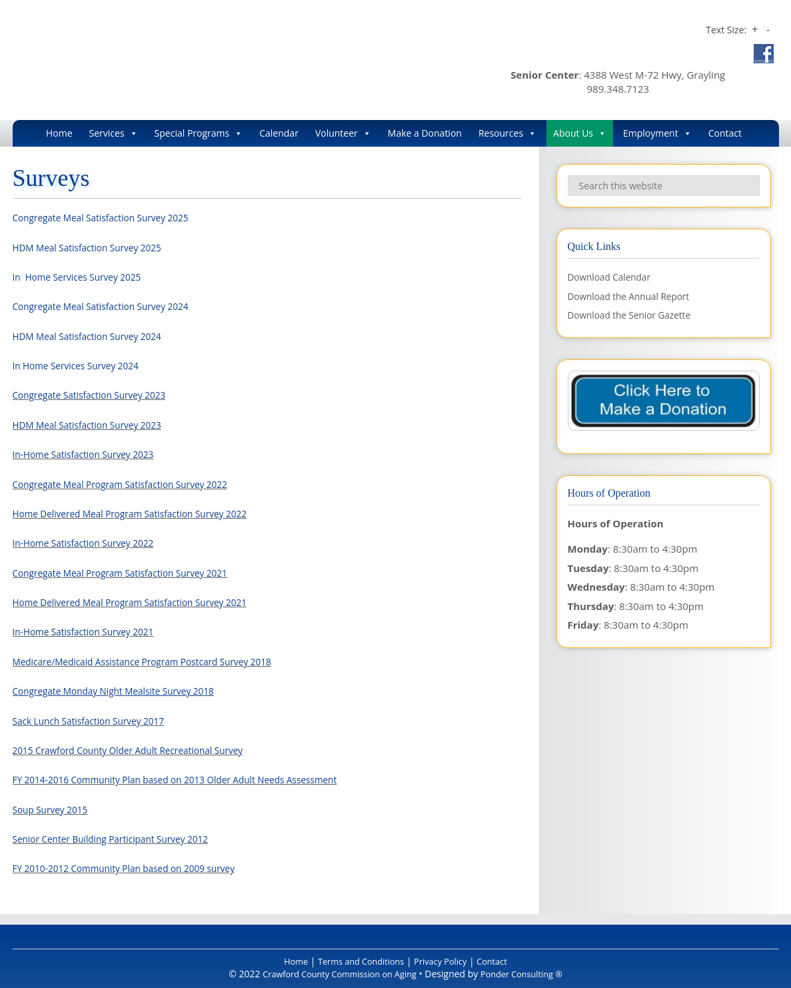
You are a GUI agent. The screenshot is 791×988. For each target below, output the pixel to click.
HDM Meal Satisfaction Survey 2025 (95, 247)
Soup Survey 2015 (54, 809)
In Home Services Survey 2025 (84, 276)
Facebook (764, 53)
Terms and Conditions (357, 961)
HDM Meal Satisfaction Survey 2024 (95, 336)
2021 (156, 631)
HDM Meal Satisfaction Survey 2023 (95, 424)
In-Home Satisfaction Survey (78, 631)
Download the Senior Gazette (636, 314)
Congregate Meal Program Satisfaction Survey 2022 (132, 484)
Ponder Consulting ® (529, 973)
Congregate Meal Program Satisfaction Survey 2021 (132, 572)
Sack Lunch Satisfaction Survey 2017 (97, 720)
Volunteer (343, 133)
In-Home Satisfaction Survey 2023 (91, 454)
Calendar (279, 133)
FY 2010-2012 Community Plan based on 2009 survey (136, 868)
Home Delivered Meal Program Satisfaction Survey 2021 (142, 602)
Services (113, 133)
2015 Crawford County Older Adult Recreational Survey (140, 750)
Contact (725, 133)
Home (59, 133)
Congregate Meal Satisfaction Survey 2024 (110, 306)
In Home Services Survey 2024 (82, 365)
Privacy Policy (445, 961)
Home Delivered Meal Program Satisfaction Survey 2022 (142, 513)
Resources (507, 133)
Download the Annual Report (635, 296)
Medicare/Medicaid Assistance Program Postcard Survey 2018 (156, 661)
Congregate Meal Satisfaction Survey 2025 (110, 217)
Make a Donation (425, 133)
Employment (657, 133)
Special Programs (199, 133)
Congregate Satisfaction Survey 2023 (97, 394)
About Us (579, 133)
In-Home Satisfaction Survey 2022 (91, 542)
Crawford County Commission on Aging (204, 57)
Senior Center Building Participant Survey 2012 (121, 838)
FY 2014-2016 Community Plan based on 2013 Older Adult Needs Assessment (192, 779)
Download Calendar (614, 276)
